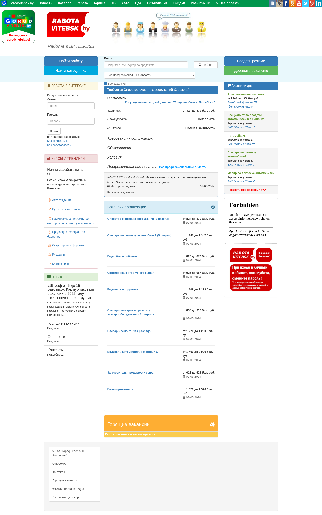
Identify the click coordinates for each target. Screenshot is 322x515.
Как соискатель (57, 140)
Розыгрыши (200, 3)
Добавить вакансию (251, 70)
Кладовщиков (58, 263)
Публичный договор (65, 497)
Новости (45, 3)
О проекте (59, 463)
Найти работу (71, 61)
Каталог (64, 3)
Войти (54, 131)
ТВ (113, 3)
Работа (82, 3)
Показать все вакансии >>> (247, 189)
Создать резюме (251, 61)
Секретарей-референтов (66, 245)
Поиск (108, 58)
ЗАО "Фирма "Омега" (241, 127)
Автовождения (59, 200)
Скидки (179, 3)
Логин (51, 99)
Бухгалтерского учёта (64, 209)
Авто (125, 3)
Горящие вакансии (64, 480)
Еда (138, 3)
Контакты (58, 472)
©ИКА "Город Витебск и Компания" (68, 453)
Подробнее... (55, 314)
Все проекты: (229, 3)
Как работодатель (59, 145)
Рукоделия (56, 254)
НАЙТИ (205, 65)
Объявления (157, 3)
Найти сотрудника (70, 70)
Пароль (52, 114)
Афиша (100, 3)
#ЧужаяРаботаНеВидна (68, 489)
